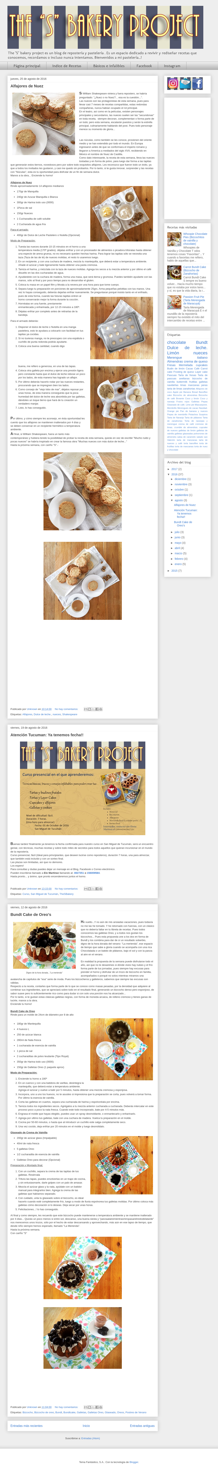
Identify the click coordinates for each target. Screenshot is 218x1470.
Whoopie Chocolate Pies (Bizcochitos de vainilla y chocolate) (195, 238)
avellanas (184, 378)
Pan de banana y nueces (194, 411)
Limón (173, 352)
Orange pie (173, 411)
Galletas (81, 1412)
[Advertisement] (187, 157)
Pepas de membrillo (177, 414)
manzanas (193, 385)
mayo (178, 542)
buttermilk (182, 382)
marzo (179, 553)
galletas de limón (187, 430)
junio (178, 537)
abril (178, 548)
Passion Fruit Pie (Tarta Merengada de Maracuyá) (194, 300)
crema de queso (196, 361)
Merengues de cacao (187, 408)
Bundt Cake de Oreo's (31, 914)
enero (179, 564)
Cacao (189, 368)
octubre (180, 489)
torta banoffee (191, 443)
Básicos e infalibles (109, 65)
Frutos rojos (182, 401)
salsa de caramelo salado (190, 437)
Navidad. (203, 408)
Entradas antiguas (142, 1425)
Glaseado (110, 1412)
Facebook (144, 65)
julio (177, 532)
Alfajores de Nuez (27, 86)
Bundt (58, 1412)
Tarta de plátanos (193, 417)
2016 (174, 474)
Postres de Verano (135, 1412)
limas (183, 385)
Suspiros (203, 414)
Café (197, 368)
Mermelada (186, 365)
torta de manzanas (184, 446)
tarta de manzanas (187, 440)
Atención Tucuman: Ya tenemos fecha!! (47, 735)
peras (204, 385)
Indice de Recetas (66, 65)
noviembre (181, 484)
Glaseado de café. (176, 405)
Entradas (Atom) (90, 1438)
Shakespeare (69, 714)
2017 (174, 469)
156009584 (93, 872)
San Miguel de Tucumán (44, 893)
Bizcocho (28, 1412)
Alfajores (27, 714)
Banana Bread (190, 392)
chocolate (176, 342)
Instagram (172, 65)
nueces (57, 714)
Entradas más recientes (27, 1425)
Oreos (120, 1412)
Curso (26, 893)
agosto (179, 500)
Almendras (175, 361)
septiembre (182, 495)
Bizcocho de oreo (44, 1412)
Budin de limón (176, 368)
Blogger (133, 1462)
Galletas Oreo (95, 1412)
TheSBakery (67, 893)
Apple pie (177, 392)
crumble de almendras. (186, 427)
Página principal (27, 65)
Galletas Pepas (199, 401)
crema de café (186, 424)
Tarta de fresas (187, 375)
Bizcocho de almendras (185, 395)
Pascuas (172, 375)
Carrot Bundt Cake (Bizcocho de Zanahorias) (194, 270)
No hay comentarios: (67, 709)
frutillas (193, 382)
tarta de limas (174, 388)
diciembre (181, 479)
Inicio (86, 1425)
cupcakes (201, 365)
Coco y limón (192, 398)
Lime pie (190, 405)
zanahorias (189, 388)
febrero (179, 558)
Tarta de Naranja (175, 417)
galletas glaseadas (184, 433)
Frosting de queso (184, 372)
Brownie (180, 398)
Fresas (171, 365)
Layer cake (201, 372)
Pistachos (193, 414)
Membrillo (172, 408)
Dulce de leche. (42, 714)
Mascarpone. (201, 405)
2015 (174, 570)
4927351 (79, 872)
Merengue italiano (187, 357)
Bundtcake (69, 1412)
